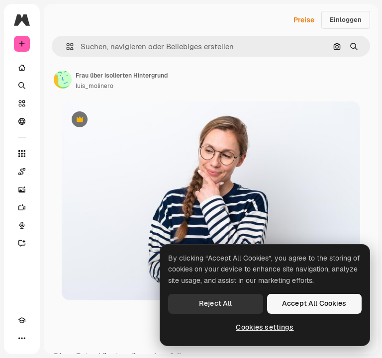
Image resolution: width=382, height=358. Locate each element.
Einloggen (346, 19)
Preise (303, 19)
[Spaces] (22, 171)
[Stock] (22, 103)
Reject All (215, 303)
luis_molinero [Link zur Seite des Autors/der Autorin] (94, 86)
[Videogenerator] (22, 207)
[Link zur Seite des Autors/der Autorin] (63, 80)
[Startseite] (22, 68)
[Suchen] (22, 85)
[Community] (22, 121)
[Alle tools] (22, 154)
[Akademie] (22, 320)
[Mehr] (22, 338)
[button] (66, 46)
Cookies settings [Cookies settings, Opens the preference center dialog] (264, 327)
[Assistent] (22, 243)
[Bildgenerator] (22, 189)
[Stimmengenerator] (22, 225)
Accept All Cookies (314, 303)
